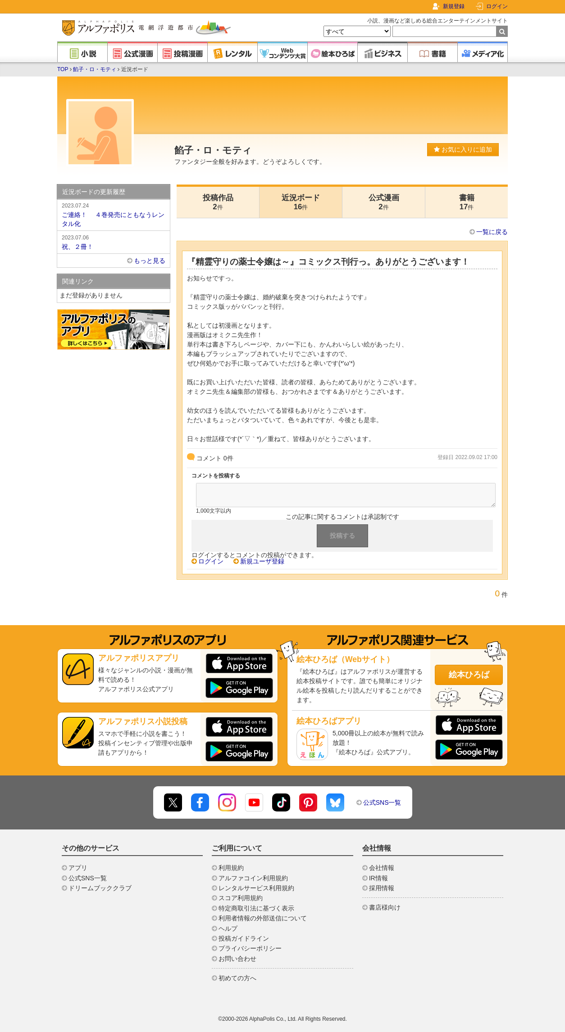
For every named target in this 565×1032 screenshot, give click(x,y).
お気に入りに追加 (463, 149)
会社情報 (381, 867)
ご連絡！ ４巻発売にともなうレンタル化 (113, 214)
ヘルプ (228, 928)
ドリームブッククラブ (100, 888)
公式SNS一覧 (382, 802)
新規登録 (454, 6)
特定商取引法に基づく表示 (256, 908)
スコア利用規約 (241, 897)
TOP (62, 69)
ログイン (497, 6)
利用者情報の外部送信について (263, 918)
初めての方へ (237, 978)
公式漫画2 (384, 202)
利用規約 (231, 867)
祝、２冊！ (113, 241)
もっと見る (149, 260)
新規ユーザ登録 (262, 561)
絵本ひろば (469, 674)
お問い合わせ (237, 958)
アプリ (77, 867)
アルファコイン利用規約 (253, 878)
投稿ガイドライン (244, 938)
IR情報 (378, 878)
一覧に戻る (492, 231)
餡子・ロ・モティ (94, 69)
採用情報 (381, 888)
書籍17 (466, 202)
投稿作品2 (218, 202)
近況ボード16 (301, 202)
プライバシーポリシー (250, 948)
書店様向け (385, 907)
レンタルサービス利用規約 (256, 888)
